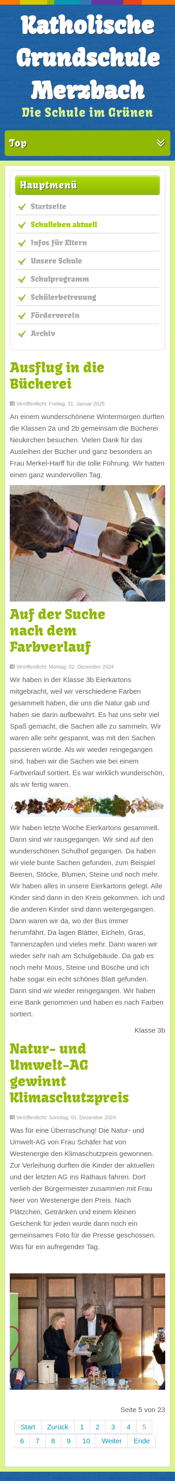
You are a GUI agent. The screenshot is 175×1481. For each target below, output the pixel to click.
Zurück (58, 1427)
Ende (141, 1441)
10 (86, 1441)
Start (28, 1427)
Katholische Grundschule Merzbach (88, 58)
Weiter (112, 1441)
